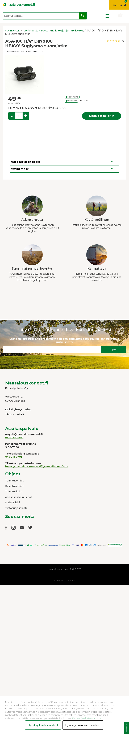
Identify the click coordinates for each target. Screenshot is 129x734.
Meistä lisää (12, 502)
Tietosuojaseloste (16, 508)
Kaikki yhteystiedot (18, 409)
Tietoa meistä (14, 414)
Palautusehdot (14, 486)
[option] (64, 74)
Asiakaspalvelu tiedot (18, 497)
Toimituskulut (14, 491)
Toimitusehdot (14, 480)
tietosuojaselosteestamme (86, 718)
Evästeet (126, 728)
